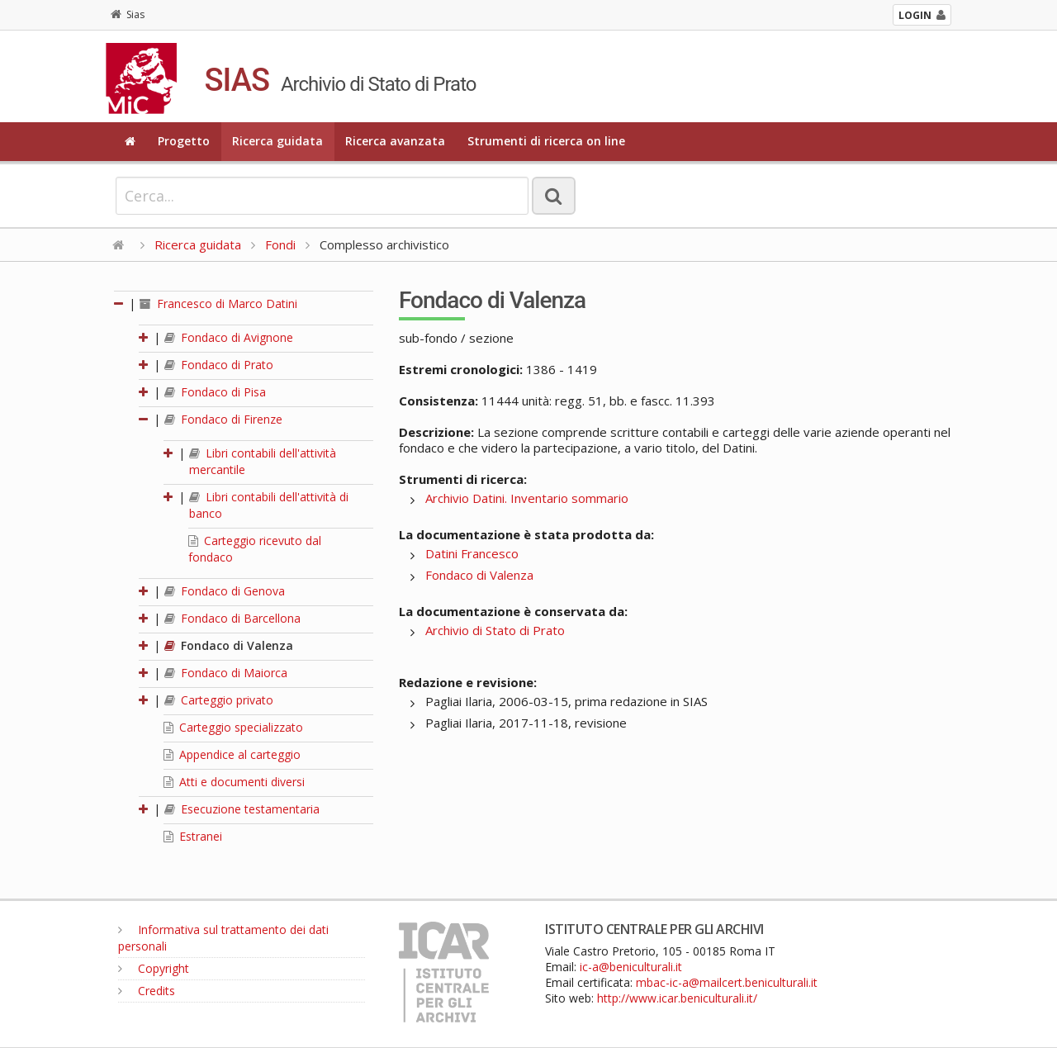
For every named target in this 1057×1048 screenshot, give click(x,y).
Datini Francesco (472, 553)
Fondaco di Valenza (228, 645)
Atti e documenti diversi (234, 782)
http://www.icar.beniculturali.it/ (677, 998)
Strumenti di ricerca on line (546, 141)
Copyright (153, 968)
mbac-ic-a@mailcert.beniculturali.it (727, 982)
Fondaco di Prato (218, 364)
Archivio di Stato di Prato (495, 630)
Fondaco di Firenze (223, 419)
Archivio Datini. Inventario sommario (526, 498)
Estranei (193, 836)
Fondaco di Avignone (228, 337)
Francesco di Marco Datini (218, 303)
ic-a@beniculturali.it (631, 966)
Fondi (280, 244)
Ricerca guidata (277, 141)
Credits (146, 990)
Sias (128, 14)
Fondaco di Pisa (215, 392)
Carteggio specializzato (233, 727)
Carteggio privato (218, 700)
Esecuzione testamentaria (242, 809)
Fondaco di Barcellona (232, 618)
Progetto (184, 141)
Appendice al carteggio (232, 754)
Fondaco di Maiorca (225, 672)
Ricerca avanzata (395, 141)
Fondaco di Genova (224, 591)
